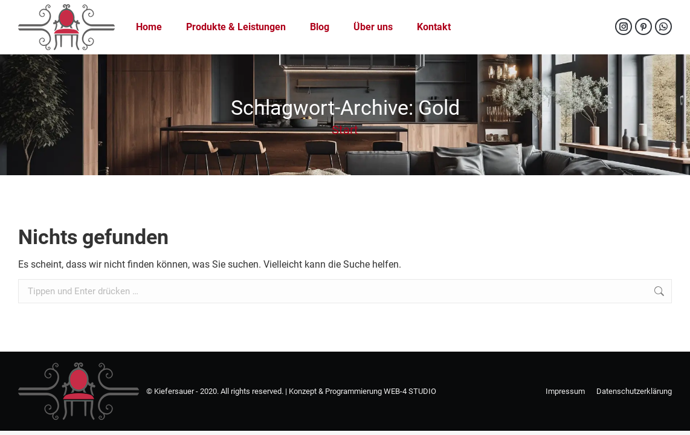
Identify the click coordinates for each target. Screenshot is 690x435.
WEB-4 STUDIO (410, 391)
